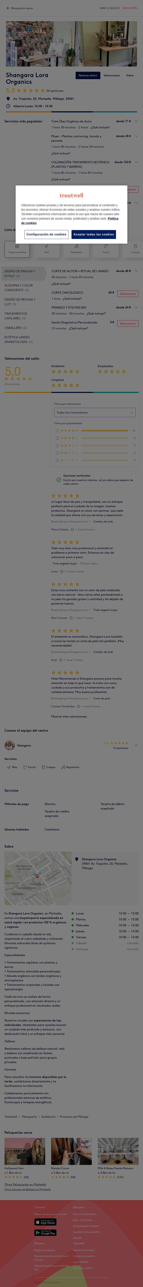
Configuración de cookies (46, 234)
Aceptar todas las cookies (94, 234)
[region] (71, 214)
